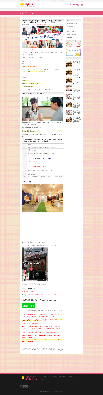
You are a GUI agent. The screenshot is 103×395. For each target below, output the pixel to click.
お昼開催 (44, 24)
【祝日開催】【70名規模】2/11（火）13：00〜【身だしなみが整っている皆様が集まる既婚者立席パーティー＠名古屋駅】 (53, 349)
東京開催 (70, 37)
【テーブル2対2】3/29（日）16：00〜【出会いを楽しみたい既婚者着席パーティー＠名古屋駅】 (77, 112)
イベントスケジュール (45, 357)
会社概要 (42, 361)
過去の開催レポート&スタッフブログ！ (59, 357)
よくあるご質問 (59, 359)
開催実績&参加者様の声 (68, 359)
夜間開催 (70, 29)
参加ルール (51, 359)
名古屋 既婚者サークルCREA (50, 372)
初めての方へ (70, 357)
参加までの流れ (44, 359)
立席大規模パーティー (38, 24)
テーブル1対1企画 (72, 31)
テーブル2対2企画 (72, 34)
